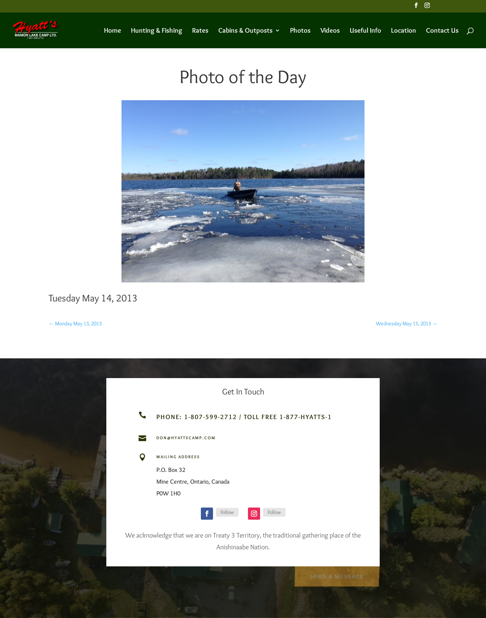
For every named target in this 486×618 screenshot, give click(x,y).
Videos (330, 31)
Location (403, 31)
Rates (200, 31)
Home (112, 31)
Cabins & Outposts (245, 31)
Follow (227, 512)
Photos (300, 31)
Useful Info (365, 31)
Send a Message (336, 575)
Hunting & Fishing (156, 31)
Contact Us (442, 31)
